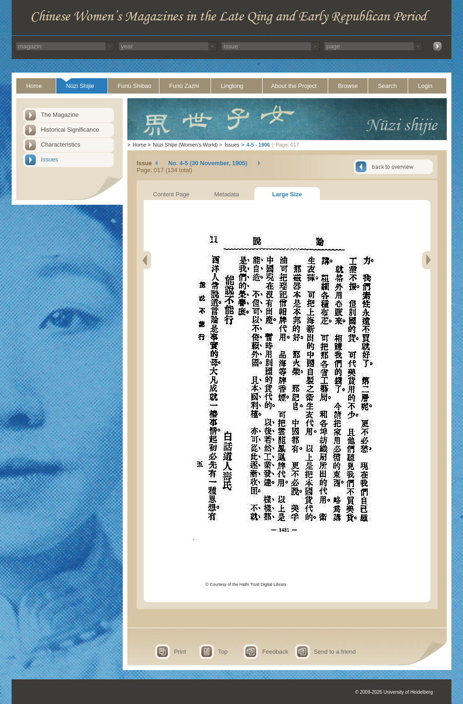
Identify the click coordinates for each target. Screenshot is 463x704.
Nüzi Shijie (80, 85)
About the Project (294, 85)
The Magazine (60, 114)
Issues (49, 159)
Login (425, 85)
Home (34, 85)
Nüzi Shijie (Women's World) (185, 145)
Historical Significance (70, 129)
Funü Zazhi (184, 85)
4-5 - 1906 (258, 145)
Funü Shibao (135, 85)
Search (387, 85)
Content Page (171, 194)
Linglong (232, 85)
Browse (348, 85)
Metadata (226, 194)
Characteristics (60, 144)
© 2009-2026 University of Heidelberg (394, 692)
